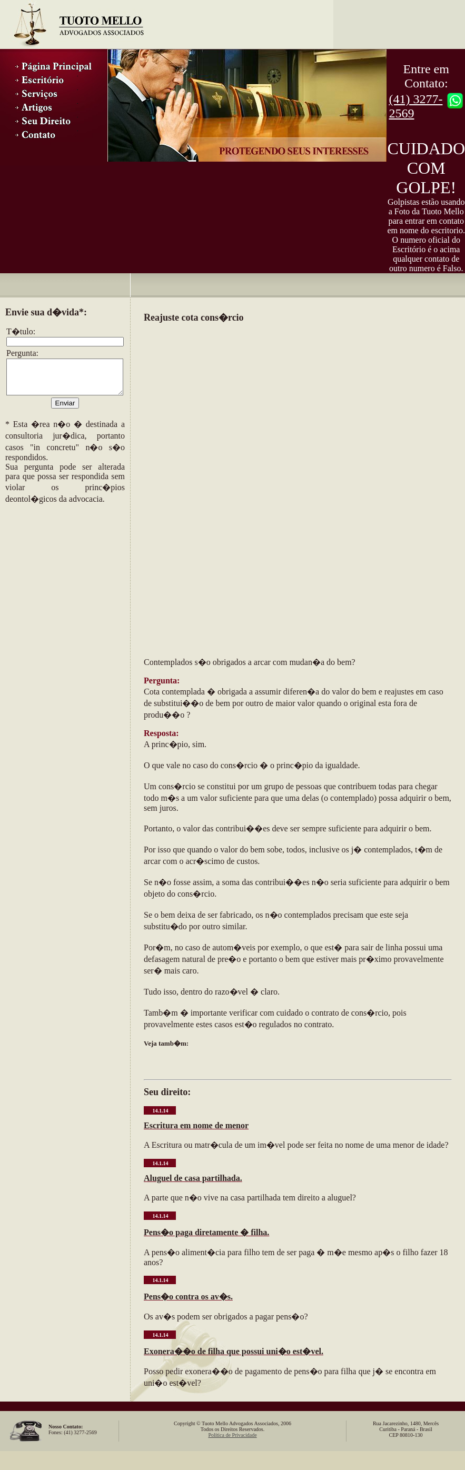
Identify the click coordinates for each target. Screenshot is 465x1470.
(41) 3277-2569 (415, 106)
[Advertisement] (58, 575)
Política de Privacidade (232, 1435)
